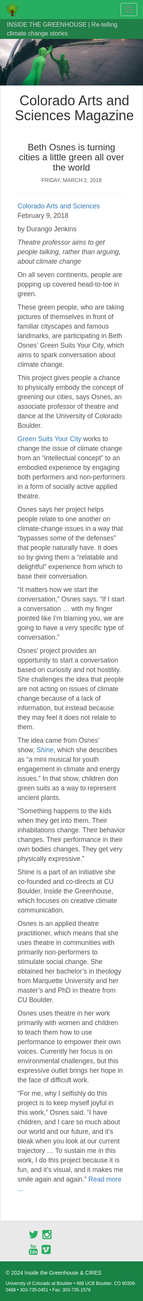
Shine (45, 750)
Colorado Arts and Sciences (59, 206)
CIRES (93, 1273)
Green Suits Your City (49, 439)
